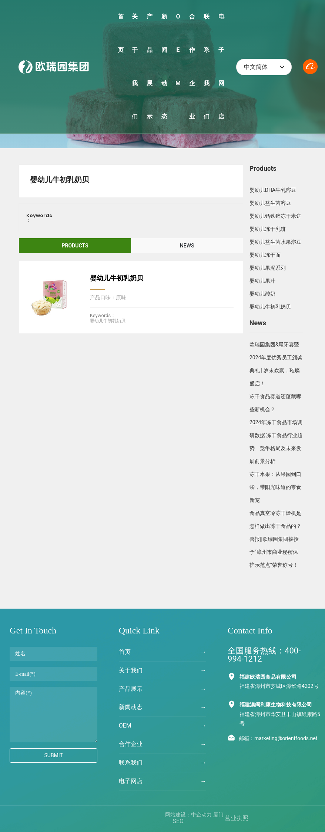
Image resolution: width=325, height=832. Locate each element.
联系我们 (131, 762)
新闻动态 (131, 706)
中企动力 (201, 815)
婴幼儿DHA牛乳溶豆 (272, 190)
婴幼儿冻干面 (265, 255)
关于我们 (131, 670)
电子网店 (131, 781)
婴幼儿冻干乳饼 (267, 229)
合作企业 (131, 744)
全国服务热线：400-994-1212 (264, 654)
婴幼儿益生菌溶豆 (270, 203)
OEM (125, 725)
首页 (125, 651)
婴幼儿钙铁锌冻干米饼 (275, 216)
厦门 (218, 815)
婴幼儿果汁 (262, 281)
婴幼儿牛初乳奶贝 (116, 278)
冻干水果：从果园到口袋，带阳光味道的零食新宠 (275, 487)
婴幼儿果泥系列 (267, 268)
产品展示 (131, 688)
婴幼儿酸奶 (262, 294)
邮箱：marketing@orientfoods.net (278, 738)
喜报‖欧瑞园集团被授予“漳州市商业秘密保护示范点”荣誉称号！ (274, 552)
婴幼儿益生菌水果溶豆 (275, 242)
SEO (178, 821)
